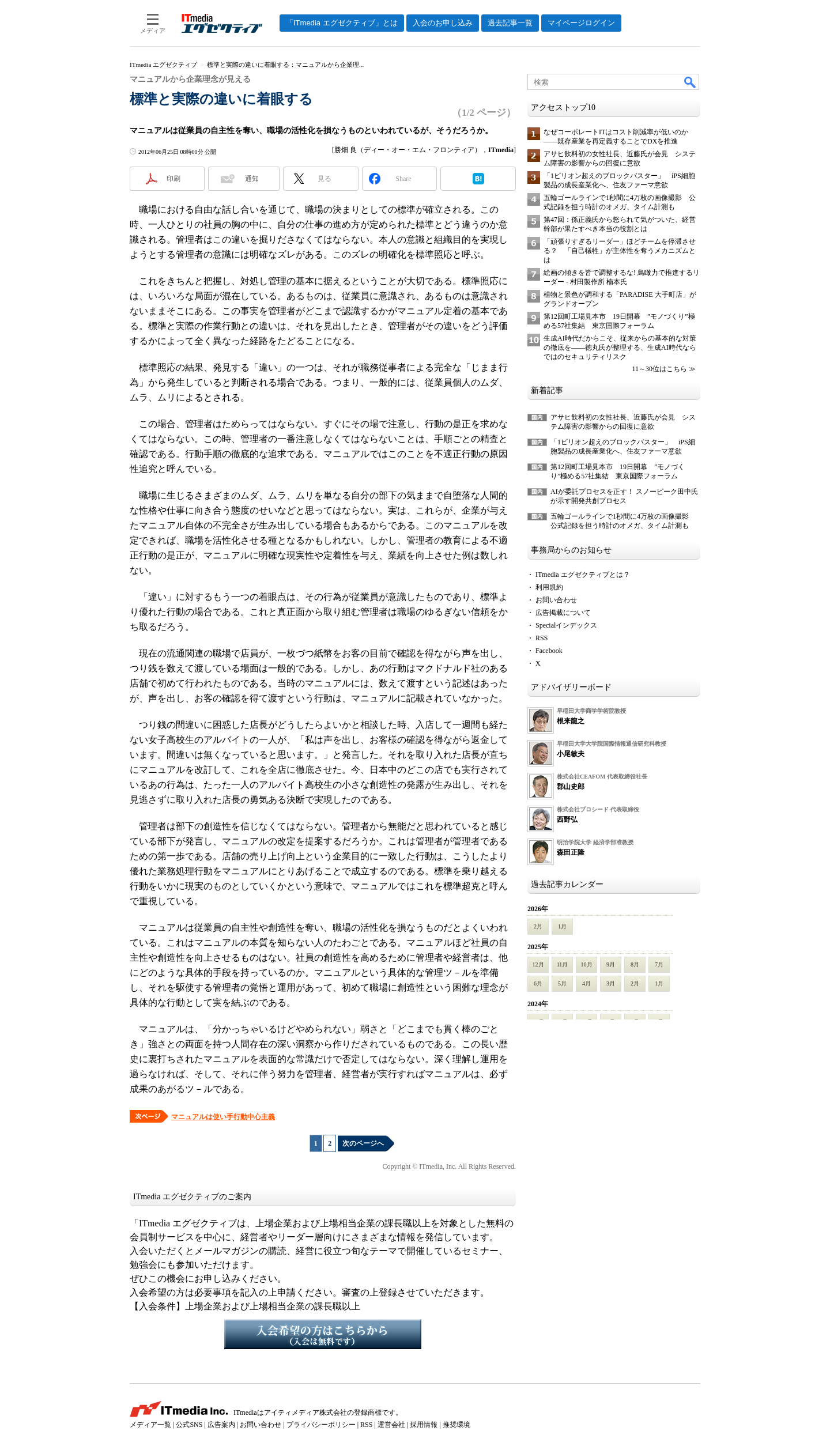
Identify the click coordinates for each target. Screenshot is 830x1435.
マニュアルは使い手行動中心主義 (223, 1117)
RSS (541, 638)
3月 (610, 983)
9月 (610, 964)
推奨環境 (456, 1425)
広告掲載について (563, 613)
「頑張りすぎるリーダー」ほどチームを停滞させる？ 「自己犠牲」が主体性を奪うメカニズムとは (620, 250)
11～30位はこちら (659, 369)
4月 (586, 983)
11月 (562, 964)
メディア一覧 (150, 1425)
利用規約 (549, 587)
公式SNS (189, 1425)
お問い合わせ (556, 600)
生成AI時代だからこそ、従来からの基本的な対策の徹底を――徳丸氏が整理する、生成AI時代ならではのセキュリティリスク (620, 347)
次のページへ (363, 1143)
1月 (562, 926)
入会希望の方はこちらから (322, 1334)
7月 (659, 964)
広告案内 (221, 1425)
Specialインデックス (566, 625)
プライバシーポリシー (321, 1425)
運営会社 (391, 1425)
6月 (538, 983)
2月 (538, 926)
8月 (635, 964)
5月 (562, 983)
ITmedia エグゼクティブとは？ (582, 575)
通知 (252, 179)
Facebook (549, 651)
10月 (587, 964)
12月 (538, 964)
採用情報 (423, 1425)
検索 (690, 82)
